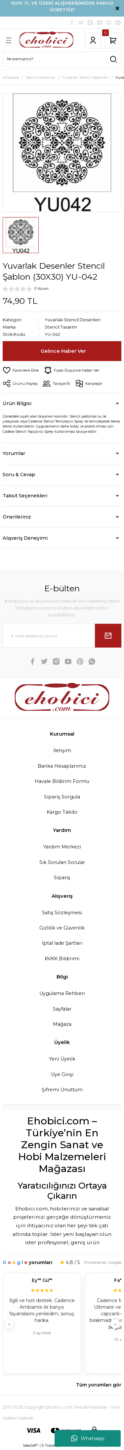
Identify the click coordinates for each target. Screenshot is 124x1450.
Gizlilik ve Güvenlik (62, 928)
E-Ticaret (49, 1445)
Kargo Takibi (62, 812)
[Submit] (108, 636)
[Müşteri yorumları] (62, 1324)
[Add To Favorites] (21, 370)
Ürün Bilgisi (17, 403)
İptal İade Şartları (62, 943)
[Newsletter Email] (62, 636)
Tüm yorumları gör (98, 1385)
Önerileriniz (17, 517)
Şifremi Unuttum (62, 1090)
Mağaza (62, 1024)
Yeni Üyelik (62, 1059)
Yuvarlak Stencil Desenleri (73, 319)
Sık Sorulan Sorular (62, 862)
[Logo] (46, 40)
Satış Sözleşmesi (62, 913)
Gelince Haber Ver (63, 351)
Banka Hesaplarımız (62, 766)
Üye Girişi (62, 1074)
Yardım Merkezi (62, 847)
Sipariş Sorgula (62, 797)
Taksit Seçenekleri (25, 496)
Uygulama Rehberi (62, 993)
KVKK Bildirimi (62, 959)
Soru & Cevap (19, 474)
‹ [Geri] (9, 1324)
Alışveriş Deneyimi (25, 538)
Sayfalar (62, 1009)
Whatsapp (87, 1438)
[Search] (62, 59)
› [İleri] (115, 1324)
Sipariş (62, 878)
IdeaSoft (30, 1445)
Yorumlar (14, 453)
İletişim (62, 750)
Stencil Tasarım (61, 327)
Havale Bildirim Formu (62, 781)
